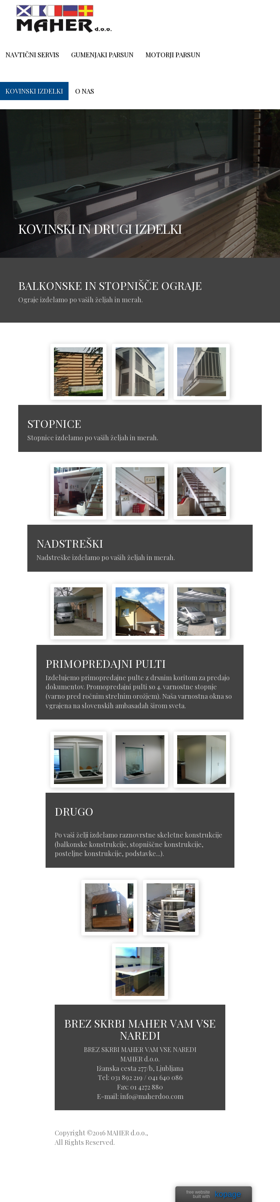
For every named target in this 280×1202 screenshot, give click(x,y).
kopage (228, 1194)
